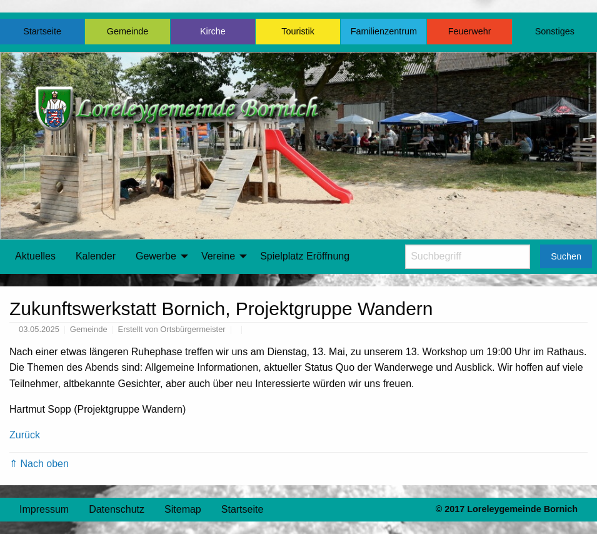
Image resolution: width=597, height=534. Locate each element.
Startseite (42, 31)
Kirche (213, 31)
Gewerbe (156, 256)
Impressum (44, 509)
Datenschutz (116, 509)
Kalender (96, 256)
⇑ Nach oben (39, 463)
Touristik (297, 31)
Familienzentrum (384, 31)
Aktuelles (35, 256)
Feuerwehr (469, 31)
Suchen (566, 256)
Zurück (24, 435)
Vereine (218, 256)
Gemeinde (127, 31)
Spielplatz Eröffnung (304, 256)
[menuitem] (35, 256)
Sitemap (182, 509)
